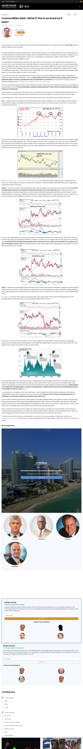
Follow (21, 32)
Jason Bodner (15, 539)
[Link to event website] (41, 470)
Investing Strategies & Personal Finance (13, 725)
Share (69, 14)
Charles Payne (41, 539)
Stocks (6, 732)
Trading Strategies (8, 735)
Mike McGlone (15, 566)
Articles (6, 701)
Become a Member (10, 1)
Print (75, 14)
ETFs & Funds (7, 715)
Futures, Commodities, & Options (12, 722)
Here (3, 297)
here (8, 297)
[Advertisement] (41, 584)
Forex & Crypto (7, 719)
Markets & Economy (9, 728)
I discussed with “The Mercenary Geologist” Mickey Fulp (21, 180)
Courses (6, 707)
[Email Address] (41, 615)
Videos (6, 704)
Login (3, 1)
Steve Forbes (68, 539)
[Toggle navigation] (79, 6)
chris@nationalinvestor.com (9, 418)
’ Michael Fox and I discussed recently (33, 81)
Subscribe (41, 618)
